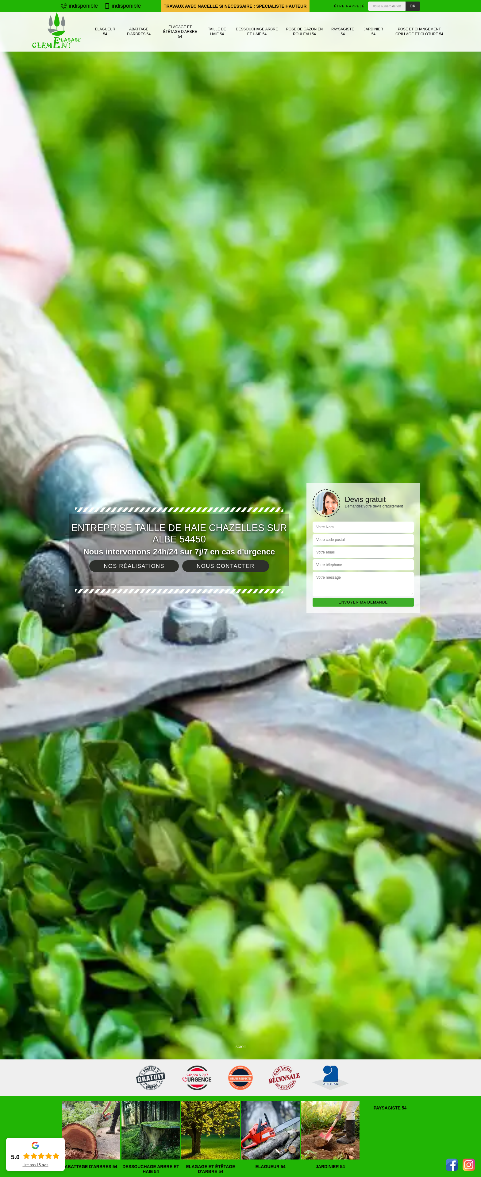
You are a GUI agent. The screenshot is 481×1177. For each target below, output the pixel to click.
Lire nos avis (35, 1165)
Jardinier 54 (373, 31)
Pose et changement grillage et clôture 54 (419, 31)
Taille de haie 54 (217, 31)
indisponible (79, 6)
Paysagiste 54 (342, 31)
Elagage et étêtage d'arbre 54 (180, 32)
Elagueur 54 (105, 31)
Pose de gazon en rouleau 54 (304, 31)
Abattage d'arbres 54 (139, 31)
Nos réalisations (134, 566)
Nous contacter (226, 566)
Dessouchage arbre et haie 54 (257, 31)
